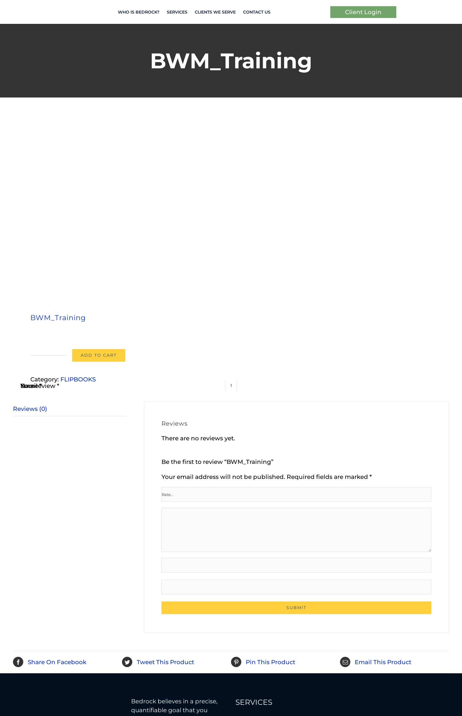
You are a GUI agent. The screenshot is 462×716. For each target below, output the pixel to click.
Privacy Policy (134, 704)
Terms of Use (110, 704)
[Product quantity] (231, 287)
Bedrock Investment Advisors (44, 704)
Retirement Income (264, 561)
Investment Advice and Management (269, 528)
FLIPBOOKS (78, 182)
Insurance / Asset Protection (381, 538)
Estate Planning (363, 523)
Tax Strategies (255, 576)
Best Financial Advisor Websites (113, 713)
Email (30, 287)
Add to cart (99, 158)
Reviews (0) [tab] (30, 211)
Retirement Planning (266, 546)
